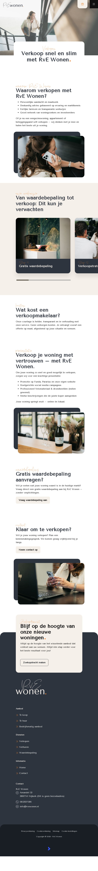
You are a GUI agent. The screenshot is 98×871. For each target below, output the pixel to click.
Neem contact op (28, 549)
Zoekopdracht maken (34, 662)
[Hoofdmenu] (94, 4)
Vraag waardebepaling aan (33, 500)
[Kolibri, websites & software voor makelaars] (49, 848)
